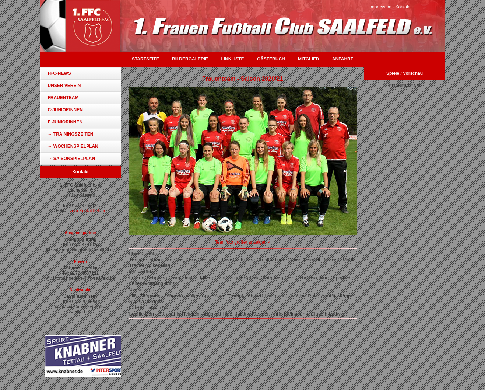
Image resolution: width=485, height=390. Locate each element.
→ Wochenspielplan (73, 146)
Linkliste (232, 59)
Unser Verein (64, 85)
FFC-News (59, 73)
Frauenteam (63, 97)
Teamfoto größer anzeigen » (242, 242)
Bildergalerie (190, 59)
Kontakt (403, 7)
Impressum (380, 7)
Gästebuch (271, 59)
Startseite (145, 59)
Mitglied (308, 59)
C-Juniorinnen (65, 109)
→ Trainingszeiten (71, 134)
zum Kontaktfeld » (87, 210)
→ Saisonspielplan (71, 158)
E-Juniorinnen (65, 122)
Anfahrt (342, 59)
